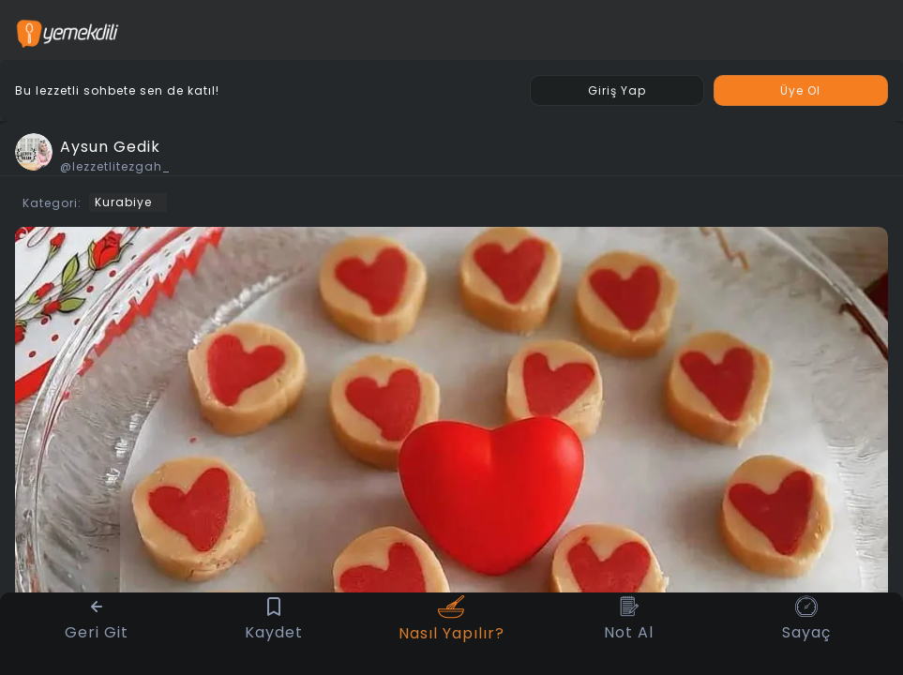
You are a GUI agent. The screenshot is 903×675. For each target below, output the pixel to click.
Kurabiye (123, 202)
